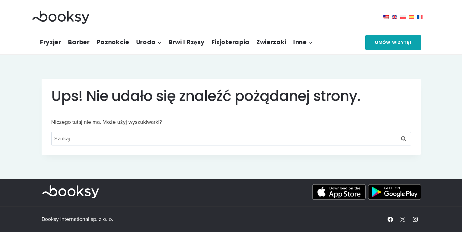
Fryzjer (50, 42)
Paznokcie (113, 42)
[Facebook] (390, 219)
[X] (402, 219)
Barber (79, 42)
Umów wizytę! (393, 42)
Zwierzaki (271, 42)
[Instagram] (415, 219)
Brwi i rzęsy (186, 42)
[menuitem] (387, 17)
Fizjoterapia (231, 42)
